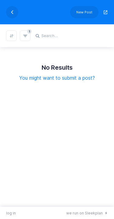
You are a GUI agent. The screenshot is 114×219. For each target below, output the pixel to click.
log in (11, 213)
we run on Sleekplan (84, 213)
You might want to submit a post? (57, 78)
